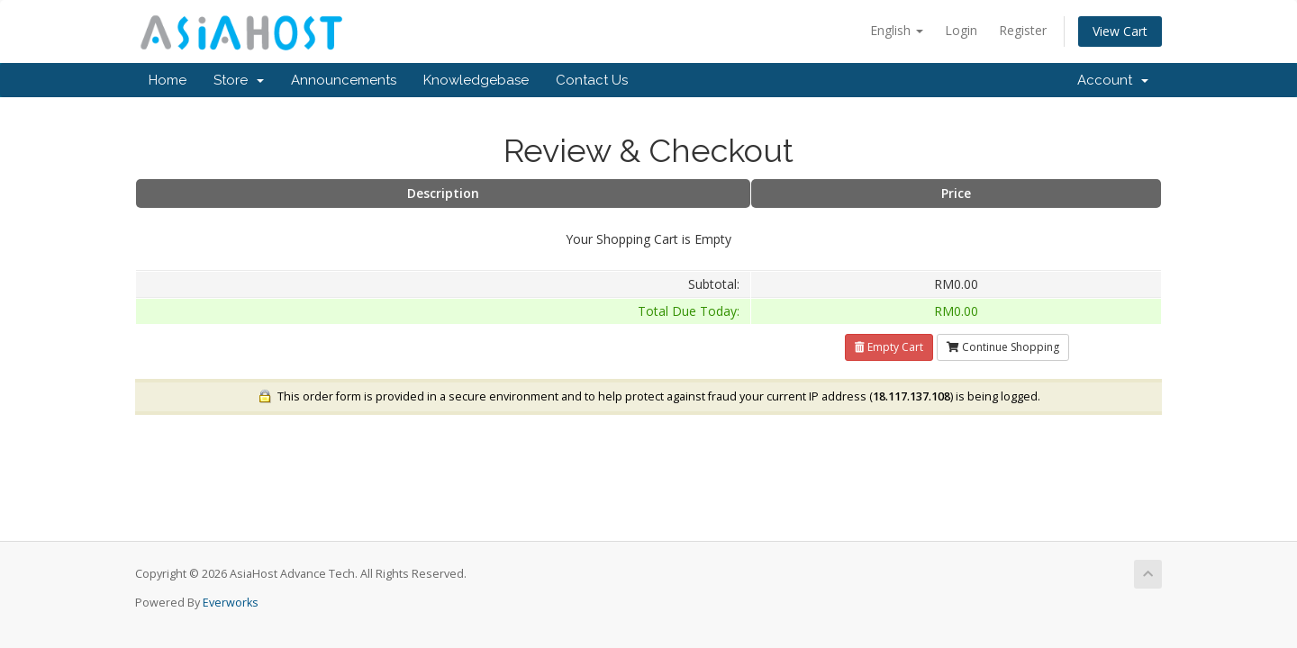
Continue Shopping (1003, 347)
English (896, 30)
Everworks (230, 602)
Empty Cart (889, 347)
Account (1112, 80)
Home (167, 80)
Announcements (343, 80)
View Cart (1120, 31)
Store (238, 80)
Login (961, 30)
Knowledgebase (476, 80)
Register (1023, 30)
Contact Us (592, 80)
